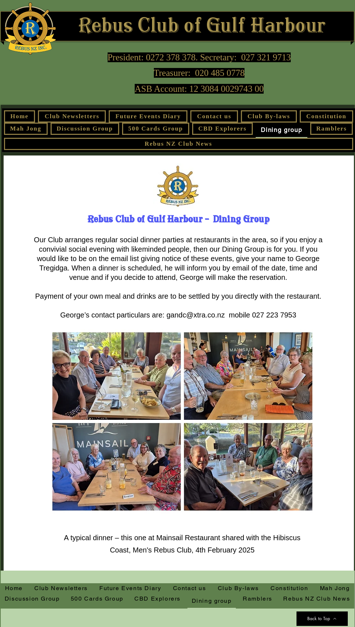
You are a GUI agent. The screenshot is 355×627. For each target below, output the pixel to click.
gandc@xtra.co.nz (195, 315)
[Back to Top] (322, 618)
